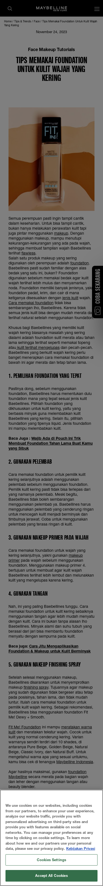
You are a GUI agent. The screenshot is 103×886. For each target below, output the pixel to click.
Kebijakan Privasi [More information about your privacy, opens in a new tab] (80, 848)
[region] (51, 838)
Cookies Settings (51, 860)
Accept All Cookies (51, 875)
